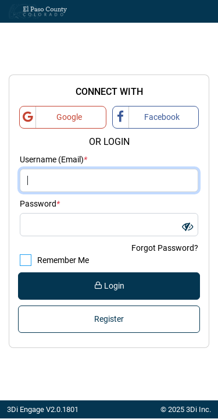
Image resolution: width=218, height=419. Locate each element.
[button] (187, 226)
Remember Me (58, 260)
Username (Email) (53, 160)
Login (109, 285)
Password (40, 204)
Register (109, 319)
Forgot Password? (164, 248)
